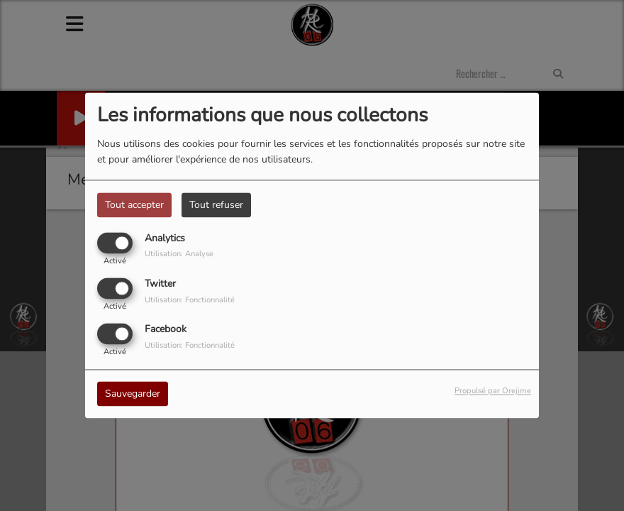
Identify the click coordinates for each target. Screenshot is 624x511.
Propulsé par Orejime (493, 391)
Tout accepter (134, 204)
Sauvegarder (132, 394)
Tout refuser (216, 204)
